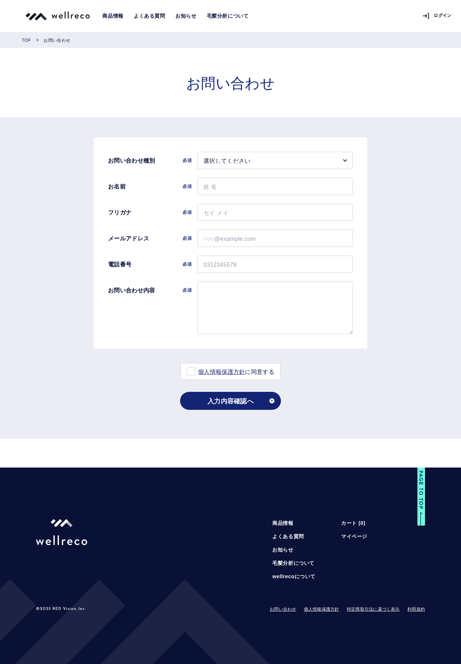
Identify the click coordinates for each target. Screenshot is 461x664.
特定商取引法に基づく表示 (373, 609)
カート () (353, 523)
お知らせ (185, 15)
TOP (26, 40)
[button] (421, 497)
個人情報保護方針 (221, 371)
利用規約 (416, 609)
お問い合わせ (283, 609)
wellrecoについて (293, 576)
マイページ (354, 536)
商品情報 (112, 15)
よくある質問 (149, 15)
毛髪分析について (228, 15)
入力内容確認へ (230, 401)
